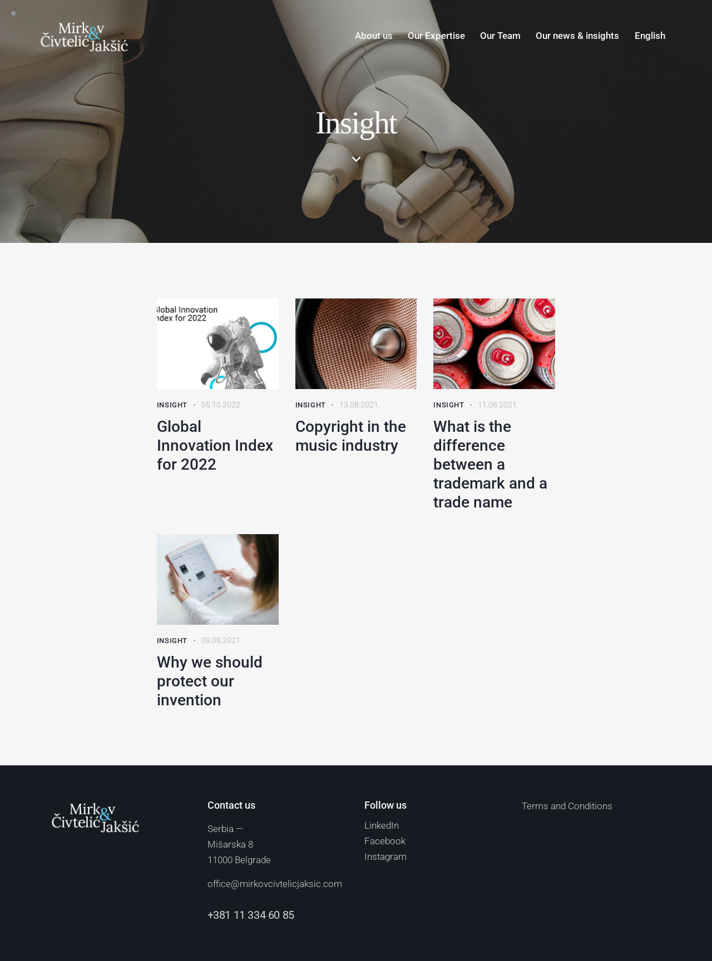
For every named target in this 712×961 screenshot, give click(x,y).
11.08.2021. (498, 404)
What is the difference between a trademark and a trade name (490, 464)
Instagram (385, 856)
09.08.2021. (221, 640)
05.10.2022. (221, 404)
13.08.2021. (359, 404)
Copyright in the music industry (350, 436)
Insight (172, 405)
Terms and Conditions (567, 805)
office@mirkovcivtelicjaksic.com (274, 883)
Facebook (385, 841)
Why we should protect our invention (210, 681)
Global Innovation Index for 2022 (215, 445)
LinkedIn (381, 825)
